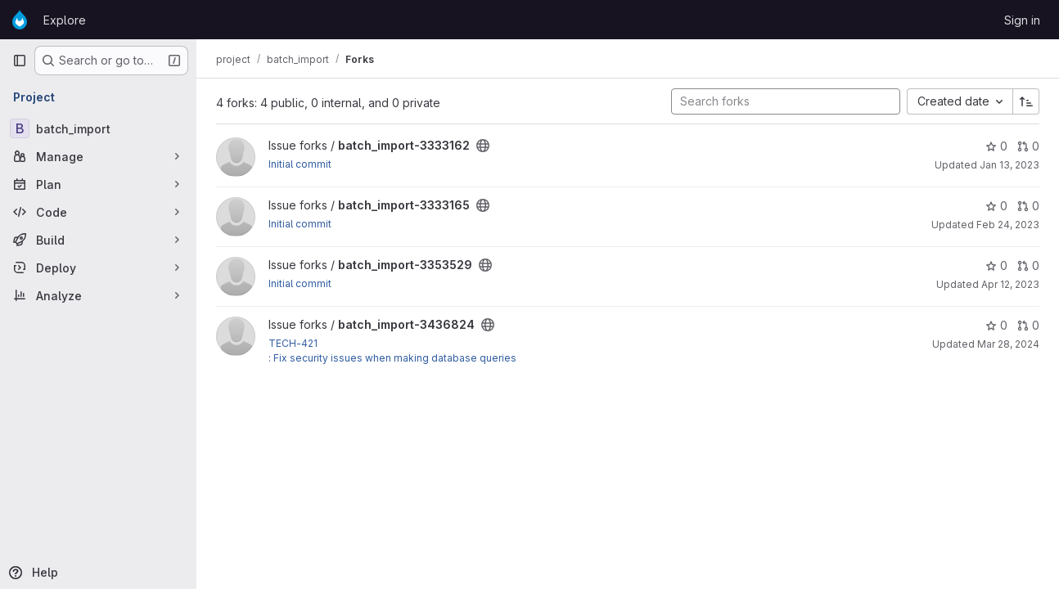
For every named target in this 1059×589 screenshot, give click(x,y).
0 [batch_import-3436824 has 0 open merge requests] (1028, 325)
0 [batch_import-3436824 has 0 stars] (996, 325)
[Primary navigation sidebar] (20, 60)
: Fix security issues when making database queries (392, 358)
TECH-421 (293, 343)
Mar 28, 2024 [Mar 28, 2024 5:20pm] (1008, 344)
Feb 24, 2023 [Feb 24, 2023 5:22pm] (1007, 224)
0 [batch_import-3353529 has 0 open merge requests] (1028, 265)
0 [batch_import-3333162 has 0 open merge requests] (1028, 146)
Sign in (1022, 20)
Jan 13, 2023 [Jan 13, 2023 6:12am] (1009, 165)
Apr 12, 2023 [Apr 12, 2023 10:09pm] (1010, 284)
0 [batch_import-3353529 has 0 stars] (996, 265)
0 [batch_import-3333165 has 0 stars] (996, 206)
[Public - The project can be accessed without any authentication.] (482, 145)
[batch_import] (98, 128)
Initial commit (299, 164)
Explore (64, 20)
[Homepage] (19, 20)
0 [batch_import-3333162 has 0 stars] (996, 146)
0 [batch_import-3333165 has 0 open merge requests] (1028, 206)
